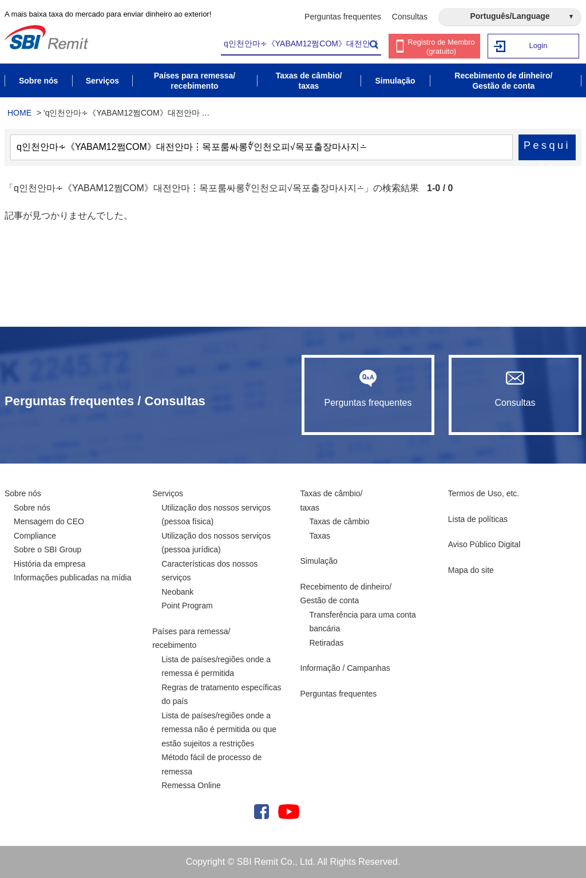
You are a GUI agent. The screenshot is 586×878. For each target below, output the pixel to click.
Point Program (186, 605)
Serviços (167, 493)
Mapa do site (471, 570)
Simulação (319, 560)
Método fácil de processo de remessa (211, 764)
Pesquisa (547, 150)
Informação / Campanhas (345, 668)
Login (538, 45)
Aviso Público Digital (484, 544)
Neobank (177, 591)
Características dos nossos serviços (209, 571)
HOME (19, 112)
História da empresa (49, 563)
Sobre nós (23, 493)
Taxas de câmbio (340, 521)
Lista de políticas (478, 519)
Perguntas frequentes (342, 16)
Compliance (35, 535)
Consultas (409, 16)
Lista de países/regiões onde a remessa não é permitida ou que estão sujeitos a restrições (218, 729)
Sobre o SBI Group (47, 549)
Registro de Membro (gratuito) (441, 47)
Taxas (320, 535)
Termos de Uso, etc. (484, 493)
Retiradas (327, 642)
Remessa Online (191, 785)
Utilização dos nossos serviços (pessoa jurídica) (216, 543)
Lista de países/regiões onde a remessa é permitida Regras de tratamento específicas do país (221, 680)
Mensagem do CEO (49, 521)
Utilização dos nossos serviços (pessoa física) (216, 515)
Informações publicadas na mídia (72, 577)
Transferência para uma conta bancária (363, 622)
